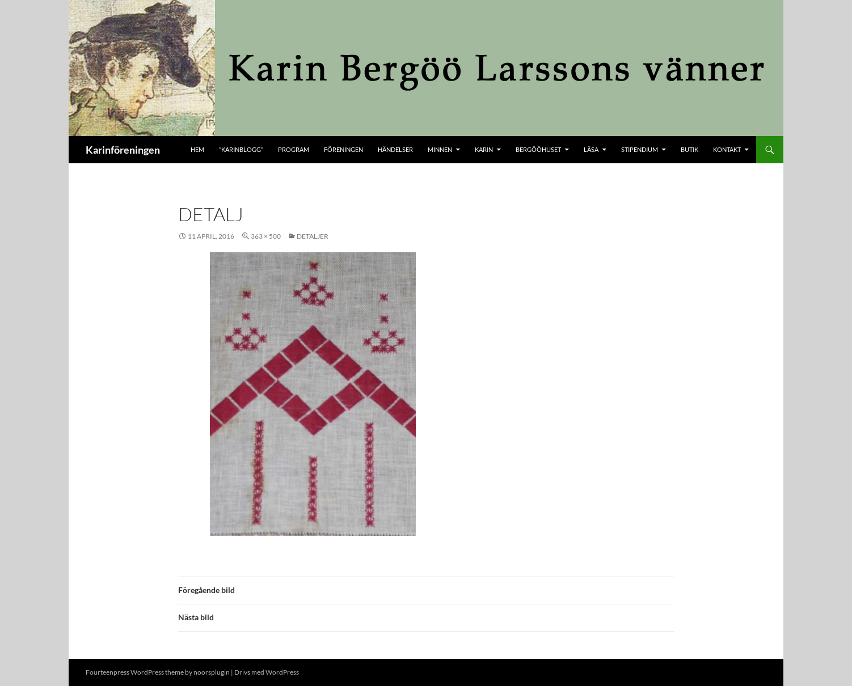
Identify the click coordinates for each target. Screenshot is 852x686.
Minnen (440, 149)
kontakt (727, 149)
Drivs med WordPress (266, 672)
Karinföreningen (123, 149)
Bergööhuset (538, 149)
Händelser (395, 149)
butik (689, 149)
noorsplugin (211, 672)
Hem (197, 149)
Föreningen (343, 149)
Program (293, 149)
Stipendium (639, 149)
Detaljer (312, 236)
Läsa (591, 149)
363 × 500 (266, 236)
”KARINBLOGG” (241, 149)
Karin (484, 149)
